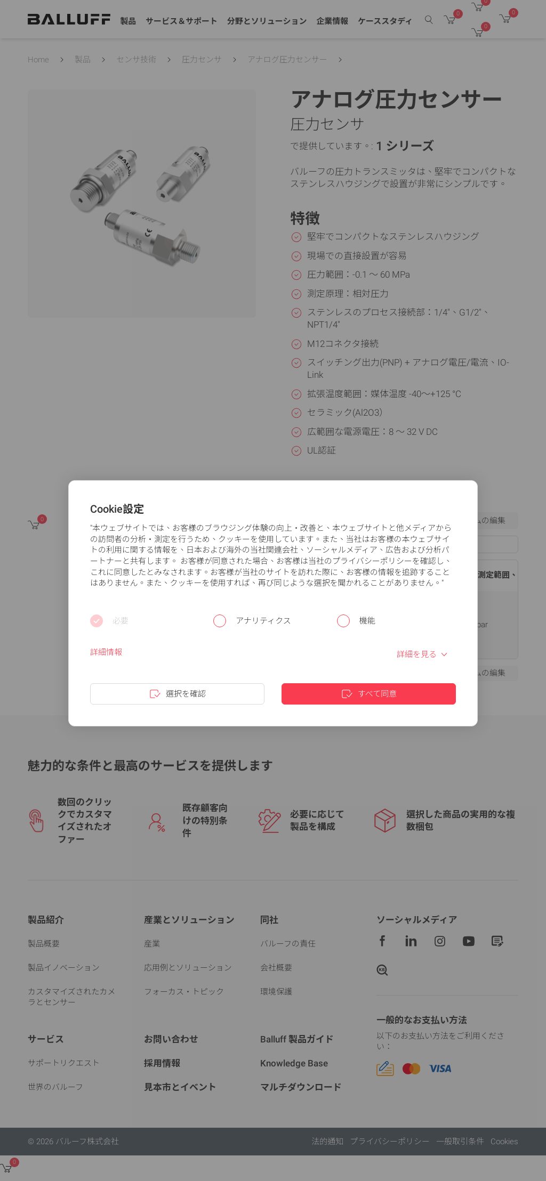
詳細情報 (106, 652)
